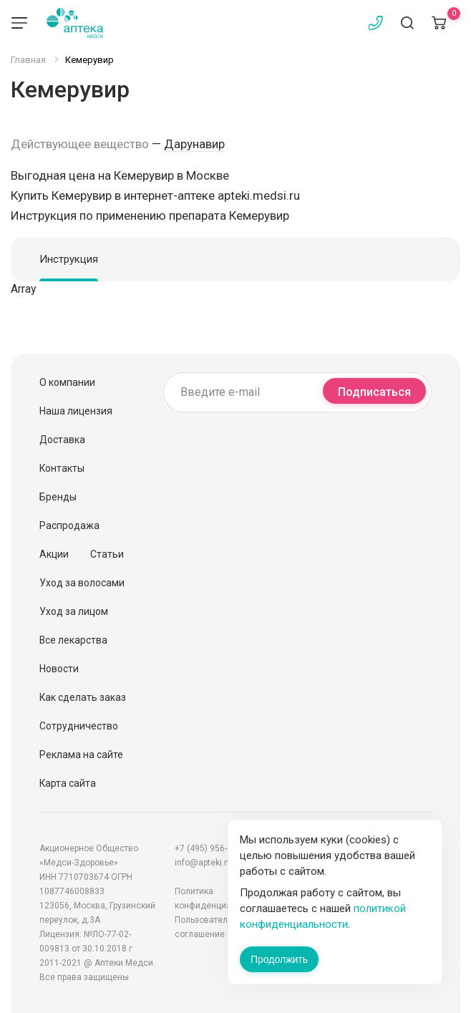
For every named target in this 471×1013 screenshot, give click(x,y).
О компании (67, 382)
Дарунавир (194, 144)
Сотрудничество (78, 726)
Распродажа (69, 525)
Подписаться (374, 392)
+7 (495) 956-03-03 (212, 848)
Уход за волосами (82, 582)
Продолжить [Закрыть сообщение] (279, 959)
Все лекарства (73, 640)
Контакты (61, 468)
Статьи (107, 554)
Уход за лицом (73, 611)
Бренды (58, 497)
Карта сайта (67, 783)
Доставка (62, 439)
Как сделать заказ (82, 697)
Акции (54, 554)
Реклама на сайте (81, 754)
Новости (59, 668)
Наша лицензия (75, 411)
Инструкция (68, 259)
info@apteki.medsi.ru (217, 863)
